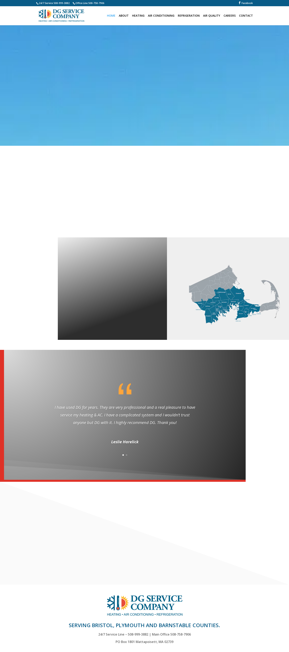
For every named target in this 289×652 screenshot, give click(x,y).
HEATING (138, 15)
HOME (111, 15)
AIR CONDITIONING (161, 15)
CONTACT (246, 15)
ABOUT (124, 15)
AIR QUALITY (211, 15)
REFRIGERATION (189, 15)
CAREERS (230, 15)
